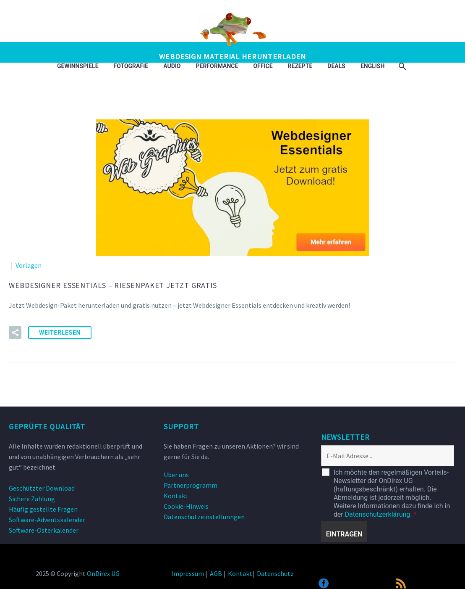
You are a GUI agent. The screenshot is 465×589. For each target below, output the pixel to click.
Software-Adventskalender (47, 519)
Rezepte (300, 66)
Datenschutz (275, 573)
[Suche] (401, 66)
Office (262, 66)
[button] (15, 332)
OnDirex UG (103, 573)
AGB (216, 573)
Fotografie (131, 66)
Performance (217, 66)
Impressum (187, 573)
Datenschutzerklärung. (378, 514)
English (372, 66)
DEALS (336, 66)
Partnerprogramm (190, 485)
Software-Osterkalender (43, 530)
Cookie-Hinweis (186, 506)
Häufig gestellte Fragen (43, 509)
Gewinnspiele (78, 66)
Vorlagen (29, 265)
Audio (171, 66)
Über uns (176, 474)
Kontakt (176, 495)
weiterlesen (60, 332)
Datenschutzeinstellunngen (204, 516)
